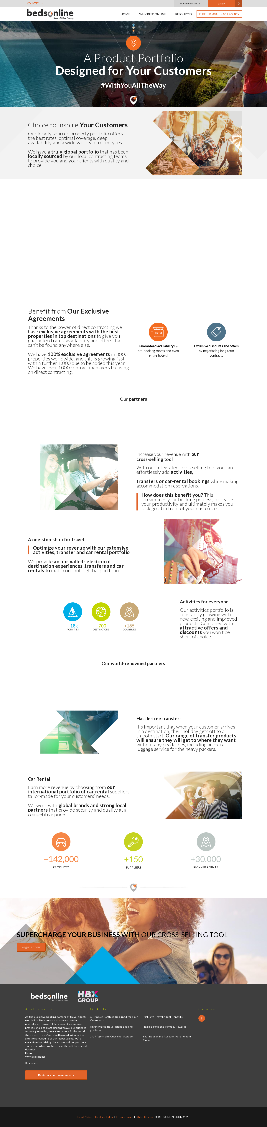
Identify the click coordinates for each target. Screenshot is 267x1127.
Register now (31, 947)
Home (125, 14)
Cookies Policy (104, 1116)
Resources (183, 14)
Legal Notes (85, 1116)
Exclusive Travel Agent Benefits (163, 1016)
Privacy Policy (124, 1116)
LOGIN (221, 3)
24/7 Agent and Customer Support (111, 1036)
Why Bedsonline (152, 14)
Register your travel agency (219, 14)
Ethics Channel (145, 1116)
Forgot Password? (191, 3)
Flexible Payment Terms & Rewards (164, 1026)
